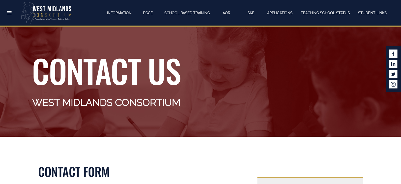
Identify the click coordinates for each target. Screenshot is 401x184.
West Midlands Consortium (46, 13)
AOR (226, 13)
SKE (250, 13)
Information (119, 13)
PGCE (148, 13)
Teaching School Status (325, 13)
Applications (279, 13)
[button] (9, 8)
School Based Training (187, 13)
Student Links (372, 13)
